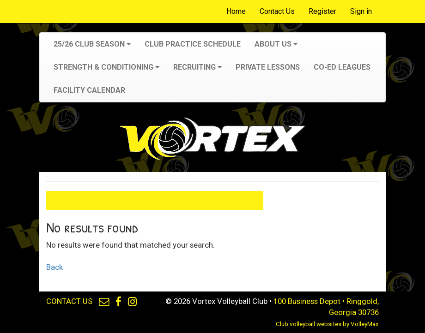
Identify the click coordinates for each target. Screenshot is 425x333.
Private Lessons (268, 67)
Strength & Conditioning (106, 67)
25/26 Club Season (92, 44)
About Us (276, 44)
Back (54, 267)
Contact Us (277, 11)
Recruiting (197, 67)
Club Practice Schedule (193, 44)
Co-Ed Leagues (342, 67)
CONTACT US (69, 301)
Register (322, 11)
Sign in (361, 11)
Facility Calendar (89, 90)
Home (236, 11)
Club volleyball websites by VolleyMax (327, 324)
